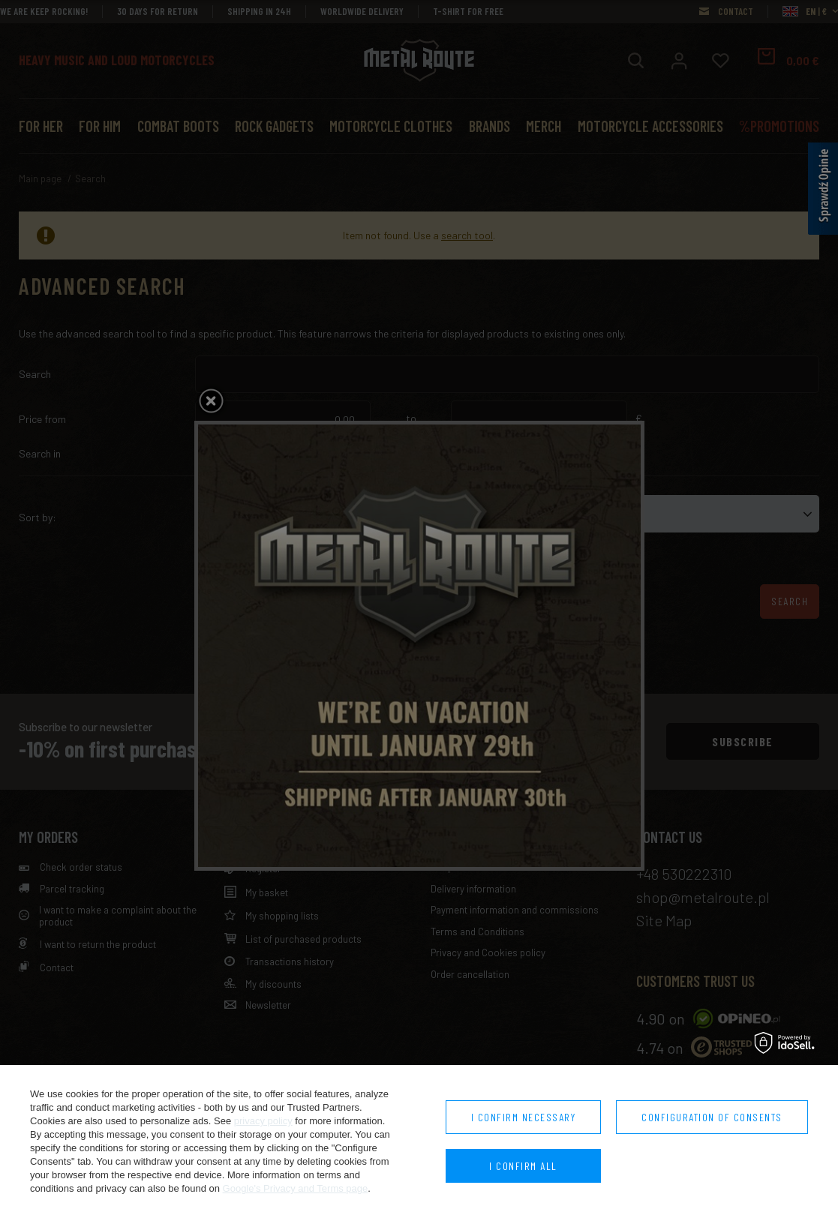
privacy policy (263, 1120)
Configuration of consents (711, 1117)
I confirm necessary (523, 1117)
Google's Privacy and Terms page (295, 1188)
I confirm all (523, 1166)
